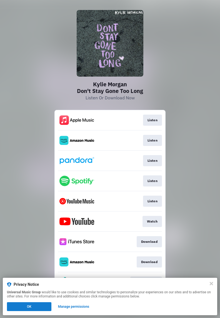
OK (29, 307)
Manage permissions (73, 307)
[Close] (211, 283)
